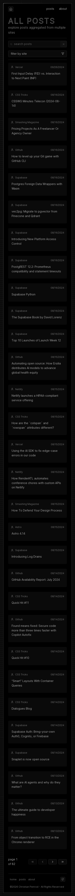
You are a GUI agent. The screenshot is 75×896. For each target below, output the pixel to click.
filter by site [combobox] (37, 53)
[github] (62, 879)
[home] (10, 9)
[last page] (62, 861)
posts (50, 8)
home (13, 879)
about (63, 8)
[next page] (52, 861)
